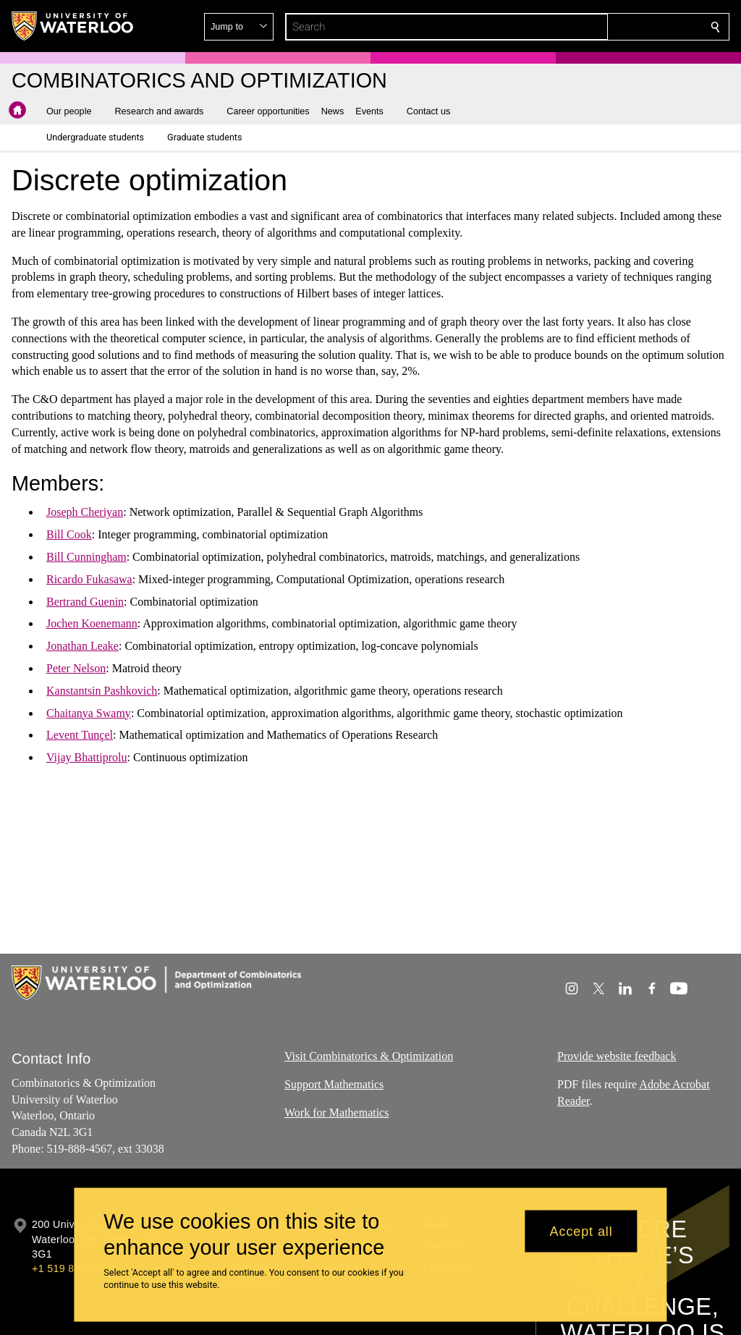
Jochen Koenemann (91, 623)
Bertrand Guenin (85, 601)
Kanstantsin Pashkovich (101, 691)
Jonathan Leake (82, 646)
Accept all (581, 1231)
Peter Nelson (76, 668)
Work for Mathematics (336, 1112)
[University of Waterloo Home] (73, 26)
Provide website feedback (616, 1056)
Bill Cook (69, 534)
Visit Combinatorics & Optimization (368, 1056)
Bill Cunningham (86, 557)
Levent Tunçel (79, 735)
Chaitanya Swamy (88, 712)
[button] (611, 27)
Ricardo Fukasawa (89, 579)
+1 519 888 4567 (72, 1268)
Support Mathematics (334, 1083)
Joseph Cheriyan (84, 512)
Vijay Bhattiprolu (86, 757)
